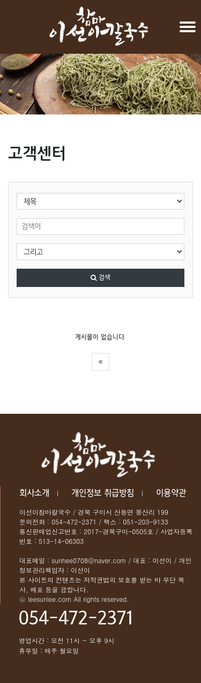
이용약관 (171, 492)
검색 (100, 278)
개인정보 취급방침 (102, 492)
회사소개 (34, 492)
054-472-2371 (75, 618)
